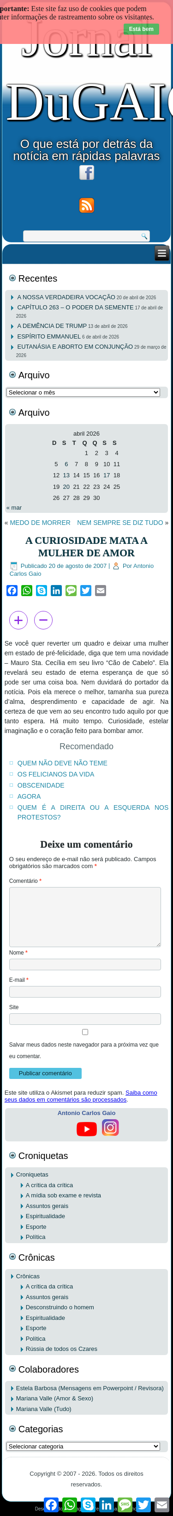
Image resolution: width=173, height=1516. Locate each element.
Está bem (141, 29)
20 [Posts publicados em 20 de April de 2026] (66, 486)
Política (36, 1236)
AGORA (29, 796)
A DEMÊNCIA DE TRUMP (52, 325)
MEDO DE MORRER (40, 522)
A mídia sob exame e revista (63, 1195)
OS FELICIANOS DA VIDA (56, 774)
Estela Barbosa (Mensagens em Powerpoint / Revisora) (90, 1388)
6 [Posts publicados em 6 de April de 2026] (66, 464)
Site (14, 1007)
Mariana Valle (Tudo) (44, 1408)
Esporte (36, 1226)
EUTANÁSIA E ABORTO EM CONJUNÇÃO (75, 346)
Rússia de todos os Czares (61, 1348)
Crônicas (28, 1276)
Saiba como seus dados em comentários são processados (81, 1096)
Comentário (25, 881)
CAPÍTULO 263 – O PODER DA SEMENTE (76, 307)
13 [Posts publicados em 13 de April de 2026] (66, 475)
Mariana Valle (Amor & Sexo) (54, 1398)
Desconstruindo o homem (60, 1307)
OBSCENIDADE (41, 785)
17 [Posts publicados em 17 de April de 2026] (106, 475)
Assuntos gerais (47, 1205)
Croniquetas (32, 1174)
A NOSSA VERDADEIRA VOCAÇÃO (66, 297)
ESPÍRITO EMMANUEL (49, 336)
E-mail (19, 980)
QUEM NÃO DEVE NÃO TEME (62, 763)
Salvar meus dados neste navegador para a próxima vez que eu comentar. (84, 1050)
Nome (18, 952)
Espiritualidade (45, 1216)
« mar (14, 507)
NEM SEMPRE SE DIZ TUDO (120, 522)
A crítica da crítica (49, 1185)
